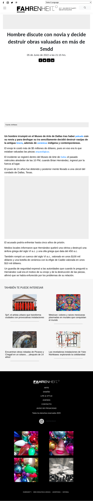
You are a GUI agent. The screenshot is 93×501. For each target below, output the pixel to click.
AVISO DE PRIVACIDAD (46, 408)
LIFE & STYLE (46, 396)
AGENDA (46, 400)
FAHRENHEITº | (27, 492)
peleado (79, 136)
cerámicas (42, 142)
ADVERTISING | (56, 492)
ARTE (46, 388)
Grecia (19, 142)
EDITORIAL (66, 492)
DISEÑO (46, 392)
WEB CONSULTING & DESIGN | (42, 492)
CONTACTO (47, 404)
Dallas (63, 157)
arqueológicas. (42, 151)
